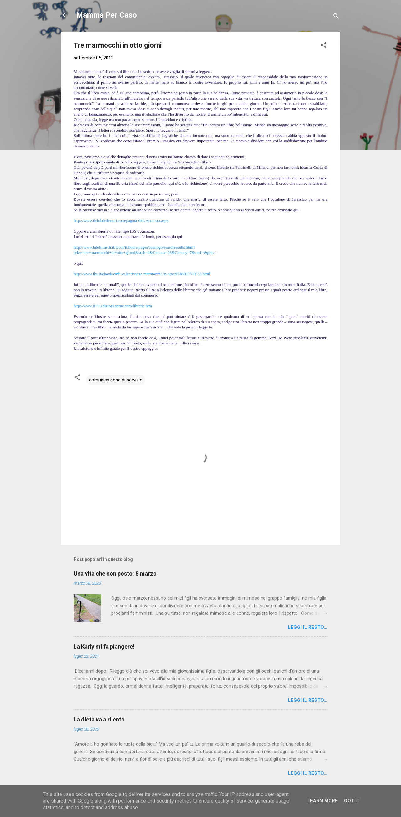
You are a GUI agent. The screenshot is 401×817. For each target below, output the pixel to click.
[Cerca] (336, 17)
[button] (323, 46)
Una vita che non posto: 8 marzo (115, 573)
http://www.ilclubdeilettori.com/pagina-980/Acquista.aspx (121, 220)
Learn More (322, 801)
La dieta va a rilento (99, 719)
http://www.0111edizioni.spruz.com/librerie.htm (113, 305)
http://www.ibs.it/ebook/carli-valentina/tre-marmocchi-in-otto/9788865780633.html (142, 273)
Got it (352, 801)
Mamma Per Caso (106, 15)
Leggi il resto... (307, 627)
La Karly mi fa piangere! (104, 646)
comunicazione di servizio (116, 380)
